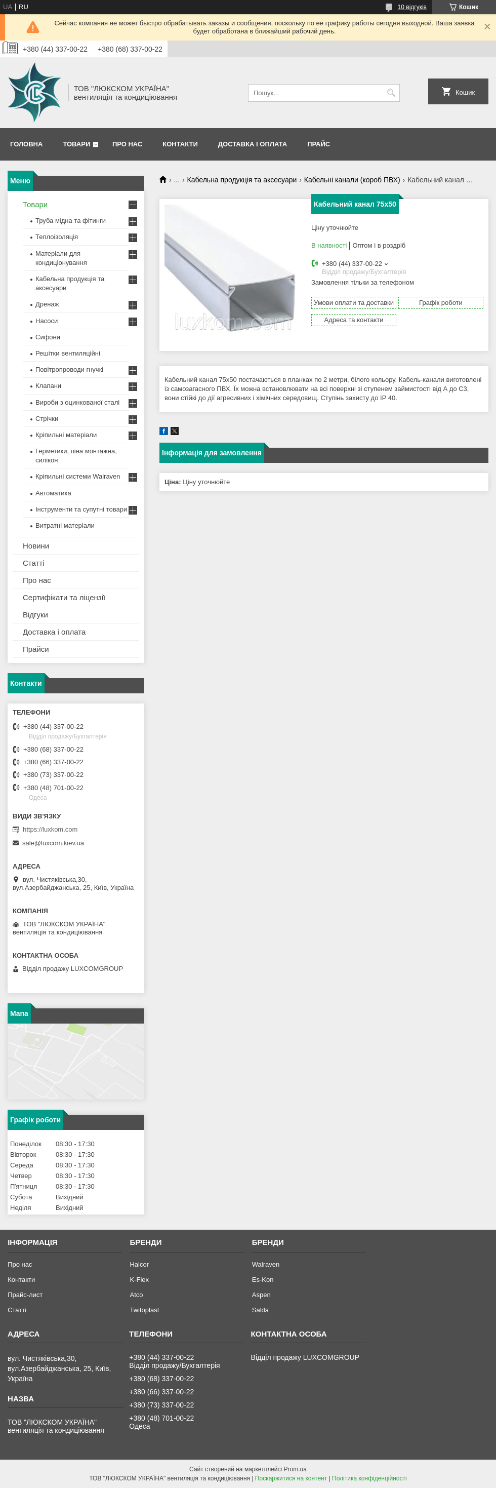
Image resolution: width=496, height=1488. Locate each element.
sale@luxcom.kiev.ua (53, 843)
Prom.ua (295, 1469)
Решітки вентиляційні (67, 353)
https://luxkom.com (50, 829)
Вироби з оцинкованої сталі (77, 402)
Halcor (139, 1264)
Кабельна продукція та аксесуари (242, 180)
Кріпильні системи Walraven (77, 476)
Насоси (46, 321)
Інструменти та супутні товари (81, 509)
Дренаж (47, 304)
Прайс (318, 144)
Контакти (180, 144)
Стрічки (46, 418)
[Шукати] (391, 93)
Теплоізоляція (56, 237)
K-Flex (139, 1279)
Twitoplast (144, 1310)
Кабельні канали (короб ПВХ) (352, 180)
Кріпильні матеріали (66, 435)
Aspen (261, 1295)
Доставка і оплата (252, 144)
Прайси (36, 649)
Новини (36, 545)
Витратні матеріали (65, 525)
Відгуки (35, 614)
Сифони (47, 337)
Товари (76, 144)
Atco (136, 1295)
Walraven (265, 1264)
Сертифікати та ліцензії (64, 597)
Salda (260, 1310)
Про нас (127, 144)
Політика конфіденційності (369, 1478)
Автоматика (53, 493)
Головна (26, 144)
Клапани (48, 385)
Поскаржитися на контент (291, 1478)
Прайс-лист (25, 1295)
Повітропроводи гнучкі (69, 369)
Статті (34, 563)
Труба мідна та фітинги (70, 220)
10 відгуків (412, 7)
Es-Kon (263, 1279)
